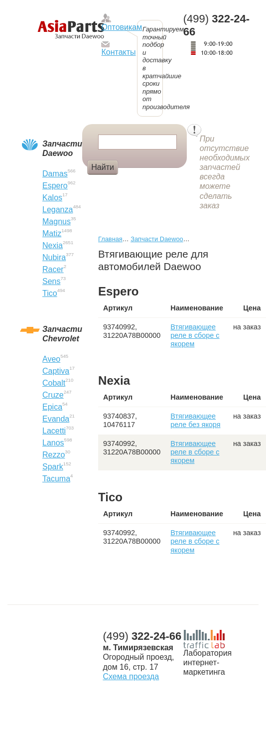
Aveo (51, 359)
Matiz (51, 233)
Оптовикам (121, 27)
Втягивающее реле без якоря (195, 420)
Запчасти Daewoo (157, 239)
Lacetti (54, 431)
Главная (110, 239)
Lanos (53, 443)
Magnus (56, 221)
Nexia (52, 245)
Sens (51, 281)
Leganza (57, 209)
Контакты (118, 52)
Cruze (53, 395)
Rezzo (53, 454)
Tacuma (56, 478)
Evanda (55, 419)
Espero (55, 185)
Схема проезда (131, 676)
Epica (52, 407)
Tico (49, 293)
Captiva (55, 371)
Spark (52, 466)
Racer (53, 269)
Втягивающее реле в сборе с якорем (194, 335)
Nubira (54, 257)
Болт (136, 184)
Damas (55, 173)
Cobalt (53, 383)
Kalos (52, 197)
